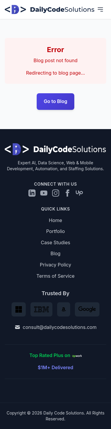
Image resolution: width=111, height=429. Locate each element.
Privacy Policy (55, 265)
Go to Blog (55, 101)
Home (55, 220)
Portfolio (55, 231)
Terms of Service (55, 276)
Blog (56, 253)
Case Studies (55, 242)
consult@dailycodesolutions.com (55, 327)
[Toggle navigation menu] (100, 9)
